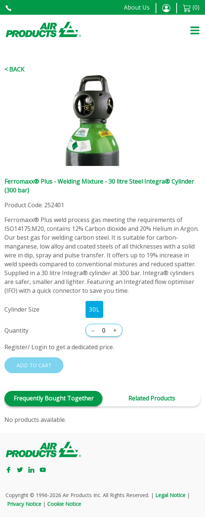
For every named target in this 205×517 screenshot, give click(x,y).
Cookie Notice (64, 503)
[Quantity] (104, 330)
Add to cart (34, 365)
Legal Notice (170, 495)
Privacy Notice (24, 503)
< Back (14, 69)
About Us (137, 7)
